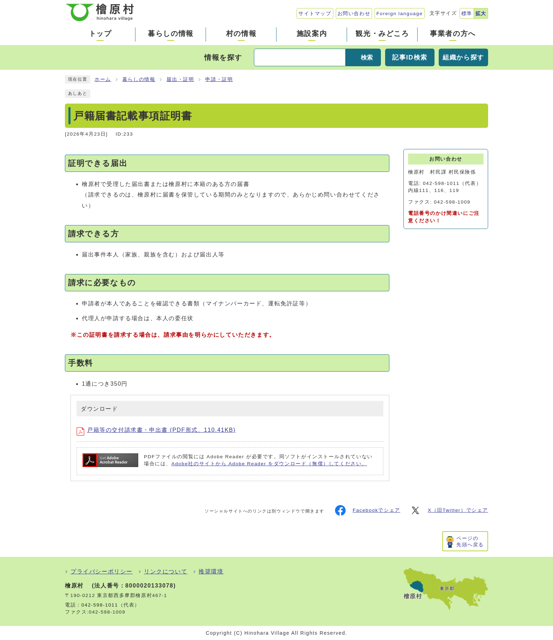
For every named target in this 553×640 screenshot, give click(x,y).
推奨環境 (211, 571)
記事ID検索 (409, 57)
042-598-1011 (99, 605)
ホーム (103, 79)
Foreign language (399, 13)
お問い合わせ (354, 13)
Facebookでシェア (367, 510)
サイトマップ (315, 13)
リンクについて (165, 571)
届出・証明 (180, 79)
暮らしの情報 (139, 79)
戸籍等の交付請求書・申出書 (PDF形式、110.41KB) (156, 430)
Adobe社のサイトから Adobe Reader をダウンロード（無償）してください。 (269, 463)
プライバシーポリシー (102, 571)
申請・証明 (219, 79)
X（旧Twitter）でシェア (449, 510)
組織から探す (463, 57)
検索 (367, 57)
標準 (466, 13)
